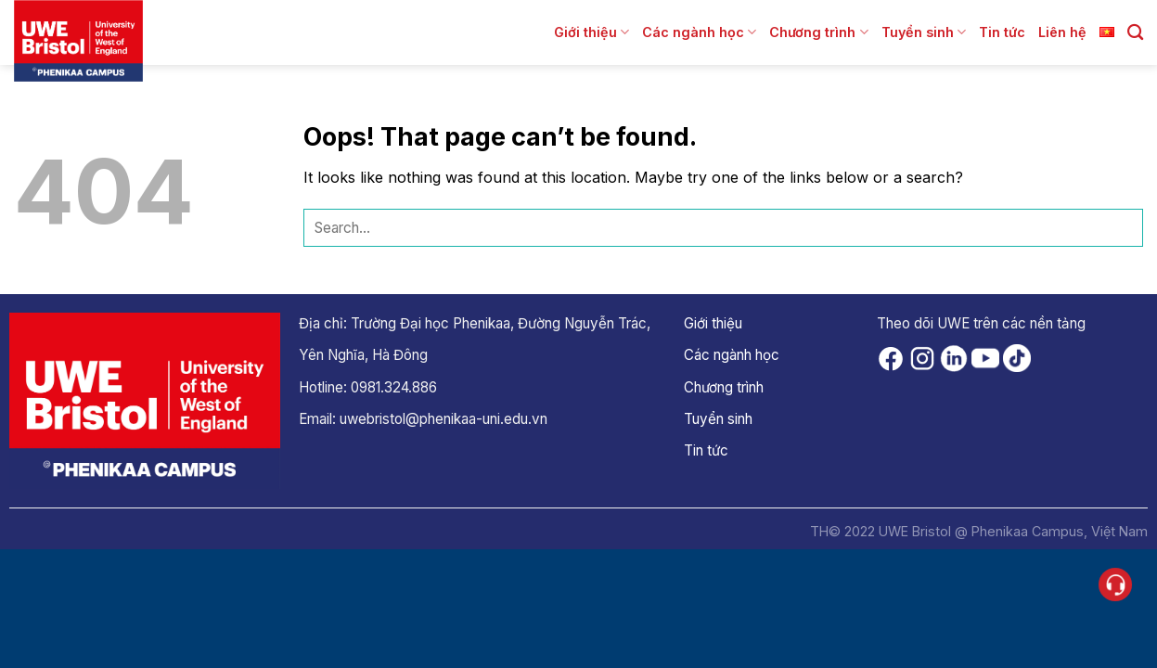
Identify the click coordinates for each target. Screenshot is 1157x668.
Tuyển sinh (923, 32)
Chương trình (818, 32)
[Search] (1135, 33)
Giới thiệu (591, 32)
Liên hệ (1062, 32)
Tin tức (1002, 32)
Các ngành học (699, 32)
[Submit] (1124, 228)
